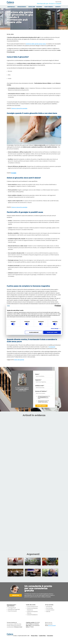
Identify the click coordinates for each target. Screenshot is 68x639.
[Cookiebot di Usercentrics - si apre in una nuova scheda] (55, 306)
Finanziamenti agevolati (14, 609)
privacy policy (43, 396)
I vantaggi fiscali (12, 607)
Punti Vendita (49, 608)
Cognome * (38, 380)
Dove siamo (50, 635)
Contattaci (15, 595)
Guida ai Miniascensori (32, 606)
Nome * (37, 374)
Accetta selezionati (33, 332)
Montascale (11, 7)
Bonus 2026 (31, 6)
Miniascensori (22, 7)
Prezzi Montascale (12, 611)
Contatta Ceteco (50, 610)
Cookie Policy (42, 635)
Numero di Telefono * (41, 391)
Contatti (58, 6)
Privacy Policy (34, 635)
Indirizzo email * (39, 385)
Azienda (48, 611)
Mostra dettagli (54, 328)
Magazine (39, 7)
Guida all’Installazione (32, 614)
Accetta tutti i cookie (52, 332)
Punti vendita (49, 7)
